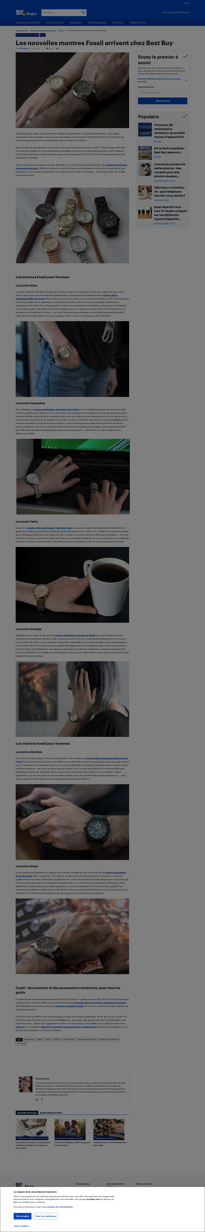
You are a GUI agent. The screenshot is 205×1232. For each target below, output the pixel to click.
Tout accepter (22, 1216)
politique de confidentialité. (60, 1207)
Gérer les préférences (45, 1216)
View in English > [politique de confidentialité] (21, 1226)
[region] (102, 1209)
